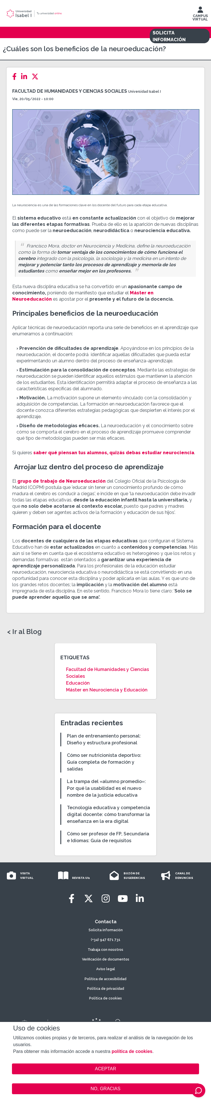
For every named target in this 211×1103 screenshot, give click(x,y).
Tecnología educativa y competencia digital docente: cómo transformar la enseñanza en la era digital (108, 814)
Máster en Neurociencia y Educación (107, 690)
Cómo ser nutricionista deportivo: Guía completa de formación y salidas (104, 762)
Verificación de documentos (105, 959)
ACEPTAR (105, 1069)
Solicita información (106, 930)
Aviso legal (105, 969)
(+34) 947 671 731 (105, 940)
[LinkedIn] (25, 76)
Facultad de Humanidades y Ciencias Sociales (69, 91)
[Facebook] (16, 76)
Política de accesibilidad (105, 979)
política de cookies (132, 1051)
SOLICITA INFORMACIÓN (169, 36)
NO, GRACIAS (105, 1088)
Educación (78, 683)
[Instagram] (106, 898)
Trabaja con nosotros (105, 950)
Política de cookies (105, 998)
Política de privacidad (105, 989)
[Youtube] (123, 898)
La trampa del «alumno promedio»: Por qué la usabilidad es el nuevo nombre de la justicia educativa (106, 788)
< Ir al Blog (24, 631)
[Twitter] (37, 76)
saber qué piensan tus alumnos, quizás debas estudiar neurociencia (113, 452)
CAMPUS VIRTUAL (200, 15)
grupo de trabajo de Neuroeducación (61, 481)
